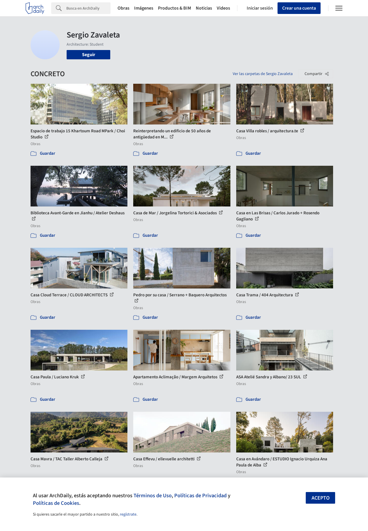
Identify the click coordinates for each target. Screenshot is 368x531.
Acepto (321, 498)
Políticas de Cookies (56, 503)
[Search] (88, 8)
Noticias (204, 8)
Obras (123, 8)
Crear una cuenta (299, 8)
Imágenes (143, 8)
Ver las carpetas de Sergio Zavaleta (263, 74)
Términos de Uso (153, 495)
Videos (223, 8)
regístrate (128, 514)
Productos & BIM (174, 8)
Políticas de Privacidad (200, 495)
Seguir (88, 54)
